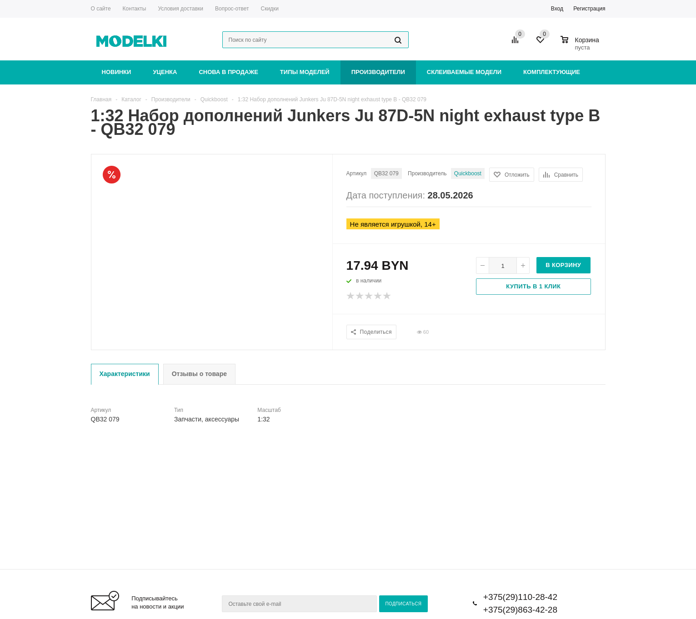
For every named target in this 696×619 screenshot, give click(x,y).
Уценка (165, 72)
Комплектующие (551, 72)
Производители (378, 72)
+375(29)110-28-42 (520, 597)
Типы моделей (305, 72)
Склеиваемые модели (464, 72)
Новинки (116, 72)
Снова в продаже (228, 72)
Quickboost (467, 173)
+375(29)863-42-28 (520, 609)
